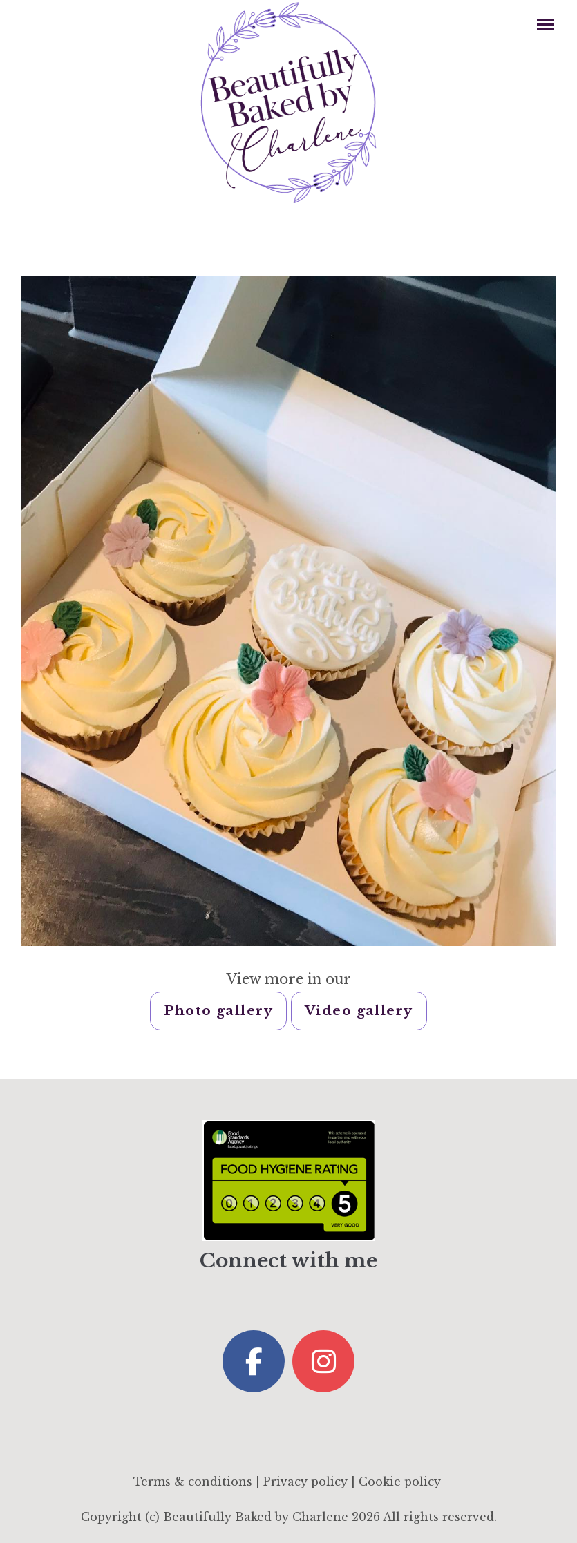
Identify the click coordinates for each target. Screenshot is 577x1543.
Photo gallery (218, 1011)
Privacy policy (305, 1481)
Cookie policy (400, 1481)
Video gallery (359, 1011)
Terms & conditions (192, 1481)
